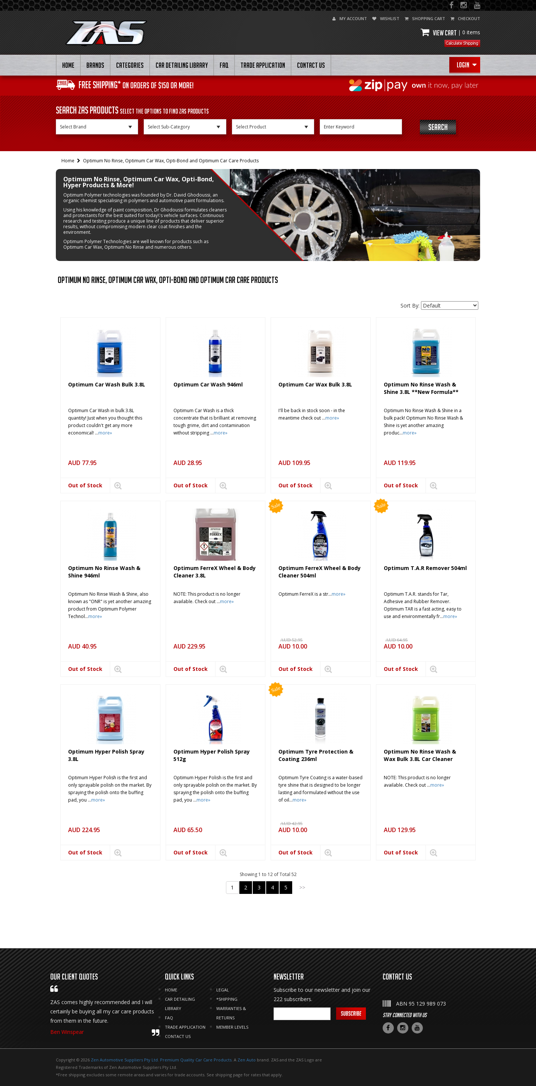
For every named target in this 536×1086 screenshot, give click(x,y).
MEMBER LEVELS (232, 1027)
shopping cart (425, 18)
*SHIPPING (226, 999)
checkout (465, 18)
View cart (450, 33)
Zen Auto (246, 1060)
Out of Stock (85, 485)
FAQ (224, 65)
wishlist (385, 18)
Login (466, 65)
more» (105, 433)
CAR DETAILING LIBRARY (182, 65)
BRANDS (95, 65)
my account (349, 18)
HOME (68, 65)
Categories (130, 65)
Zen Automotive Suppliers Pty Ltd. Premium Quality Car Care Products (161, 1060)
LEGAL (222, 990)
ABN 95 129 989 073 (421, 1003)
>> (302, 887)
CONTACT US (311, 65)
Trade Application (262, 65)
